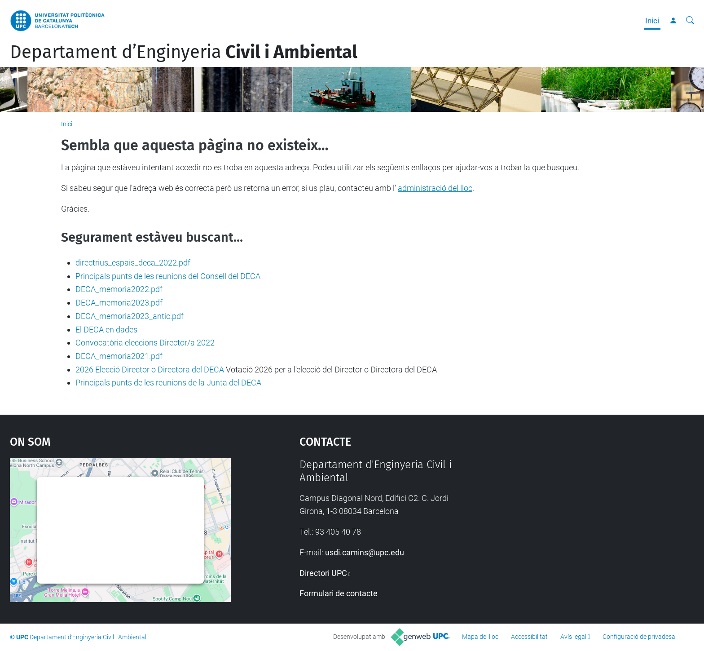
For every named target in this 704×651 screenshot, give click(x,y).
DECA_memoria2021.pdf (119, 356)
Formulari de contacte (338, 593)
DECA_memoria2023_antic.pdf (129, 316)
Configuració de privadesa (639, 636)
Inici (652, 20)
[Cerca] (690, 20)
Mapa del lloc (480, 636)
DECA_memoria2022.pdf (119, 289)
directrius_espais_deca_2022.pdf (132, 262)
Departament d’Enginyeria (183, 52)
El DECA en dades (106, 329)
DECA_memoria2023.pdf (119, 302)
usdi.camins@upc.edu (364, 552)
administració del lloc (435, 188)
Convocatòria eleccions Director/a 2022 (145, 342)
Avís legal (573, 636)
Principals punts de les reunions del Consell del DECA (167, 276)
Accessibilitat (529, 636)
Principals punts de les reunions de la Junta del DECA (168, 382)
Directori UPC (323, 573)
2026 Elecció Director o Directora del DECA (149, 369)
